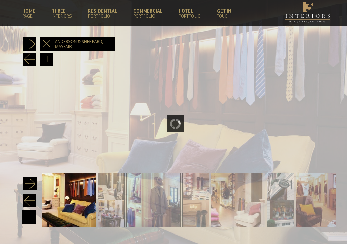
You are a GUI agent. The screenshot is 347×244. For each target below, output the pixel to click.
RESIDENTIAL (102, 13)
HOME (28, 13)
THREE (62, 13)
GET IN (224, 13)
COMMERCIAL (147, 13)
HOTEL (190, 13)
